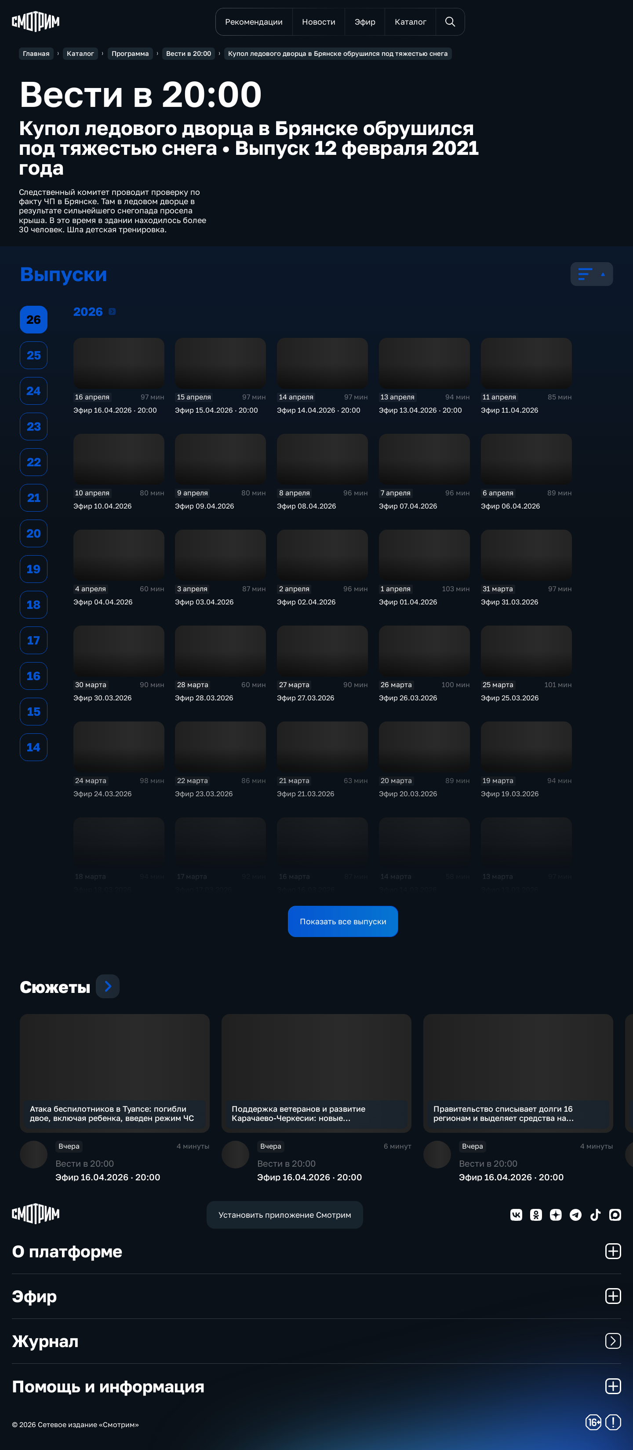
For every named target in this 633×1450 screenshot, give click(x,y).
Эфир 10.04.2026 (102, 506)
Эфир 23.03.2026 (204, 794)
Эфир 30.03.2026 (102, 698)
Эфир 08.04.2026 (306, 506)
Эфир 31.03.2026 (509, 602)
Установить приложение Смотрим (284, 1214)
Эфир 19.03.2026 (510, 794)
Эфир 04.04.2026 (103, 602)
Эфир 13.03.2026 (509, 889)
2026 (112, 311)
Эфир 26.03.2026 (408, 698)
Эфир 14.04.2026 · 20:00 (318, 410)
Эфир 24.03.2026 (102, 794)
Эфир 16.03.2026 (306, 889)
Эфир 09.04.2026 (204, 506)
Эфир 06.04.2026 (510, 506)
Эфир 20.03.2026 (408, 794)
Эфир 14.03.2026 (408, 889)
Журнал (316, 1341)
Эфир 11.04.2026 (509, 410)
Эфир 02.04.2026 (306, 602)
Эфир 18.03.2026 (102, 889)
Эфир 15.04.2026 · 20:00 (216, 410)
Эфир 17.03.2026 (203, 889)
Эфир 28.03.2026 (204, 698)
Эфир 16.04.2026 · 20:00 (115, 410)
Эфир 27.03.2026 (306, 698)
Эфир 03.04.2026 (204, 602)
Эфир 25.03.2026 (510, 698)
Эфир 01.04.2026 (408, 602)
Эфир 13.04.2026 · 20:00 (420, 410)
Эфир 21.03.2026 (306, 794)
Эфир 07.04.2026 (408, 506)
